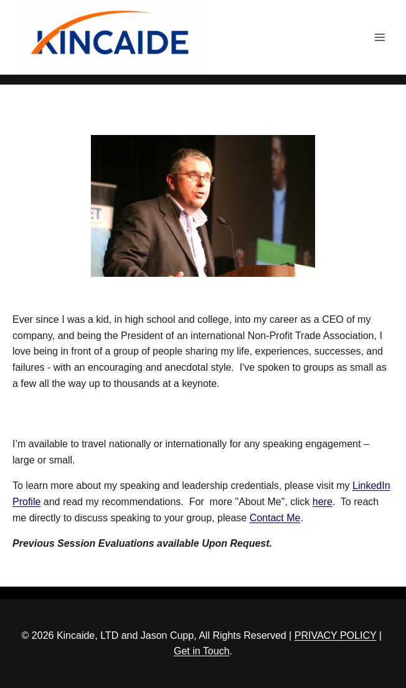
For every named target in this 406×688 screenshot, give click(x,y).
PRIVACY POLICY (336, 635)
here (323, 501)
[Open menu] (379, 37)
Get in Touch (202, 651)
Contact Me (275, 518)
